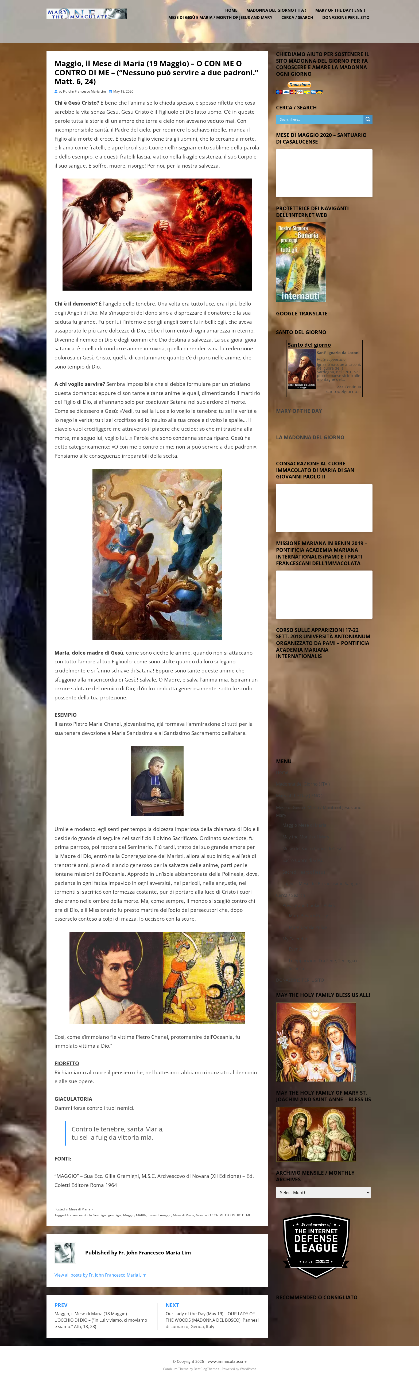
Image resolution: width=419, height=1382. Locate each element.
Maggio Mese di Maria (304, 823)
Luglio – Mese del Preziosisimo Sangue (321, 882)
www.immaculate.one (227, 1359)
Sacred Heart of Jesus (303, 870)
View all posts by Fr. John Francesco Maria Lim (100, 1273)
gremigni (115, 1213)
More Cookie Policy (308, 926)
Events (295, 947)
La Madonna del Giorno (310, 435)
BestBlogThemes (206, 1367)
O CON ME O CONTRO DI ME (229, 1213)
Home (234, 16)
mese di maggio (159, 1213)
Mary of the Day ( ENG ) (343, 16)
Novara (201, 1213)
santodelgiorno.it (343, 390)
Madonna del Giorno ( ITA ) (279, 16)
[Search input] (321, 117)
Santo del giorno (309, 343)
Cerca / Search (300, 24)
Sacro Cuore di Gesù (303, 859)
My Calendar (295, 937)
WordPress (248, 1367)
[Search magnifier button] (368, 117)
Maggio (128, 1213)
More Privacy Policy (308, 914)
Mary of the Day (299, 409)
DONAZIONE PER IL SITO (349, 24)
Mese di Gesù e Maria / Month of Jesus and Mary (223, 24)
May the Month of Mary (305, 835)
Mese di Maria (79, 1207)
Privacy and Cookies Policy (308, 904)
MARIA (141, 1213)
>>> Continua (349, 385)
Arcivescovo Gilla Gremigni (87, 1213)
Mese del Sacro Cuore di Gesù (312, 847)
